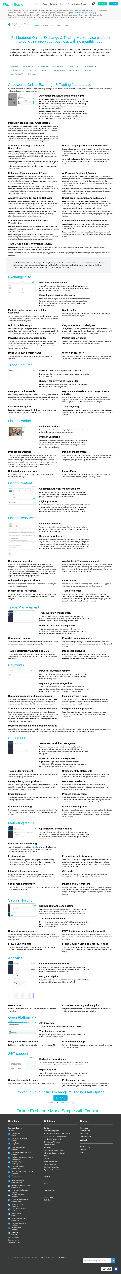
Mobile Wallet (12, 17)
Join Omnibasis (13, 1237)
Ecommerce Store (14, 13)
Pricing (70, 4)
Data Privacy (83, 15)
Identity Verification (70, 15)
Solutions (54, 4)
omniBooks (50, 810)
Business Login (13, 1240)
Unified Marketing (50, 1164)
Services (63, 4)
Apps (45, 4)
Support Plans (85, 1131)
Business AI (27, 10)
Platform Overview (14, 10)
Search (77, 4)
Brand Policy (48, 1197)
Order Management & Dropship (62, 13)
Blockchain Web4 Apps (41, 10)
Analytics (88, 70)
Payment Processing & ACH (41, 15)
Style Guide (48, 1200)
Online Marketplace (42, 13)
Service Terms (50, 1257)
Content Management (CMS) (48, 17)
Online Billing (102, 10)
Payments (32, 70)
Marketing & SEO (59, 70)
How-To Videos (55, 26)
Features (36, 26)
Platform (38, 4)
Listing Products (58, 66)
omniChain (96, 812)
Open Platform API (17, 74)
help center (52, 1083)
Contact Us (84, 1128)
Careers (83, 1150)
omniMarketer (35, 847)
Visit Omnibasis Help (67, 1103)
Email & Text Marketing (28, 17)
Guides (65, 26)
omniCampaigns (48, 714)
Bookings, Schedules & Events (18, 15)
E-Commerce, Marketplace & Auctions (57, 1133)
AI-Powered (14, 66)
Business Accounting (67, 17)
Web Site (91, 17)
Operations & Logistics (52, 1170)
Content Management (26, 1219)
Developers (84, 1133)
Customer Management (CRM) (62, 10)
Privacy (64, 1257)
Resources (86, 4)
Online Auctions (28, 13)
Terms (41, 1257)
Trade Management (17, 70)
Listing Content (74, 66)
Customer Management (26, 1201)
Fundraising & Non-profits (53, 1139)
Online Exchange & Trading (84, 13)
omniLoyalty (66, 716)
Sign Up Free (60, 1098)
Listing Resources (90, 66)
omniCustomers (45, 631)
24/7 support (32, 74)
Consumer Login (14, 1243)
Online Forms (81, 17)
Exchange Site (28, 66)
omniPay (109, 729)
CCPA (46, 1156)
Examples (44, 26)
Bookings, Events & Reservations (55, 1136)
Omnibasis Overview (15, 1128)
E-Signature (57, 15)
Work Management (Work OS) (85, 10)
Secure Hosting (74, 70)
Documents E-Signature (26, 1191)
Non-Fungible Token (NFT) (53, 1150)
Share (82, 1152)
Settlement (44, 70)
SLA (58, 1257)
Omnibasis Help (85, 1136)
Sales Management (51, 1161)
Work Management (26, 1149)
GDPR (46, 1159)
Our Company (85, 1147)
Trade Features (43, 66)
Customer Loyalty (96, 15)
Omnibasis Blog (49, 1190)
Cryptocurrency (49, 1145)
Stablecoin (47, 1147)
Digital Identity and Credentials (54, 1153)
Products (11, 1131)
